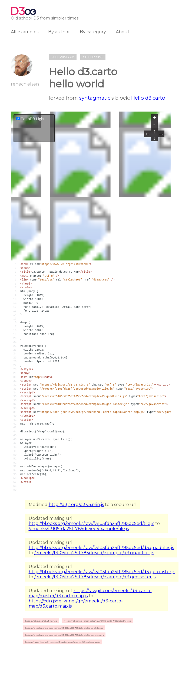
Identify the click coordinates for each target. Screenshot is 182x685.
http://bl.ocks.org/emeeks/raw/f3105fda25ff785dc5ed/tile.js (91, 523)
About (123, 31)
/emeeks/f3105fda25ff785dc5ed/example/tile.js (79, 528)
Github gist (93, 57)
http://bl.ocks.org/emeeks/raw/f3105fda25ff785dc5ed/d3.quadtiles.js (101, 547)
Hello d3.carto (148, 98)
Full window (62, 57)
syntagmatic (94, 98)
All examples (24, 31)
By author (59, 31)
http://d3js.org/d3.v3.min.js (76, 504)
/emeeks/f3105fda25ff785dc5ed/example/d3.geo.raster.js (94, 576)
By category (93, 31)
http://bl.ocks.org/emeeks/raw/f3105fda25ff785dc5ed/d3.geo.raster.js (102, 571)
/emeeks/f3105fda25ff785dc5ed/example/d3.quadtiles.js (94, 552)
